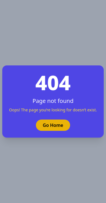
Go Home (53, 125)
